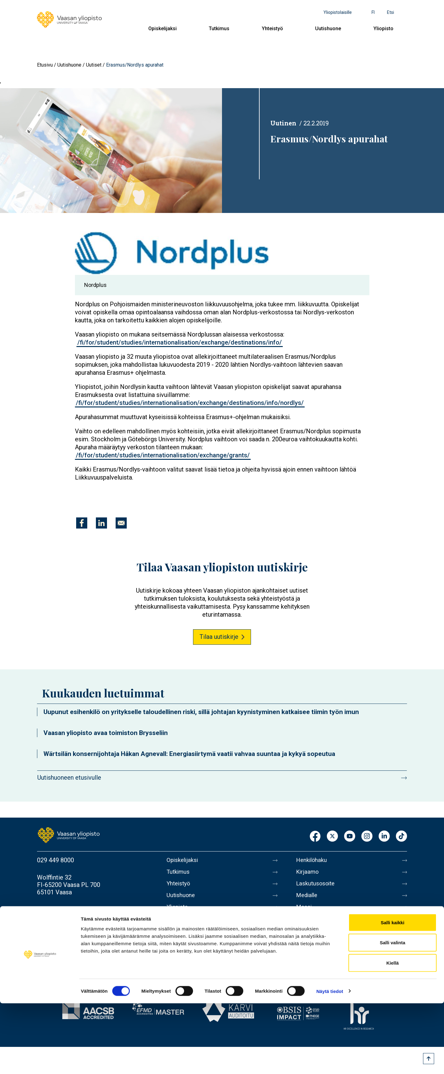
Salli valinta (392, 1013)
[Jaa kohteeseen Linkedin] (101, 523)
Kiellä (392, 1033)
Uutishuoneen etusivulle (69, 777)
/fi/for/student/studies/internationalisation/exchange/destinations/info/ (179, 342)
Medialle (307, 899)
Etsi (390, 12)
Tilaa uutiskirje (218, 636)
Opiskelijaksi (162, 28)
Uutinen (283, 123)
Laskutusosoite (317, 886)
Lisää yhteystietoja (62, 909)
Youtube (349, 837)
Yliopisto (383, 28)
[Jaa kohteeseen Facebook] (81, 523)
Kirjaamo (308, 873)
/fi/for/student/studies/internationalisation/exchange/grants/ (163, 455)
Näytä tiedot (329, 1061)
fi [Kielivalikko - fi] (373, 12)
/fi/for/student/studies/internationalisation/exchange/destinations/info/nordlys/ (190, 402)
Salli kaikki (393, 993)
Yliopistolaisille (338, 12)
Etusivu (45, 65)
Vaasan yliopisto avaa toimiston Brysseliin (105, 733)
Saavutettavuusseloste (327, 950)
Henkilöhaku (312, 860)
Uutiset (93, 65)
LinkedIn (384, 837)
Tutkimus (219, 28)
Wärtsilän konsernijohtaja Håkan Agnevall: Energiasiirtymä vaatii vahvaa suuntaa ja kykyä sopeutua (189, 754)
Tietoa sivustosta (319, 925)
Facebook (315, 837)
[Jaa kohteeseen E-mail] (121, 523)
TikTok (401, 837)
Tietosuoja (310, 937)
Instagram (366, 837)
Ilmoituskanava (316, 963)
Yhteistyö (272, 28)
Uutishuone (328, 28)
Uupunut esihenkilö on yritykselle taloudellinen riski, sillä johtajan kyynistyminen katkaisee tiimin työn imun (201, 712)
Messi (304, 912)
